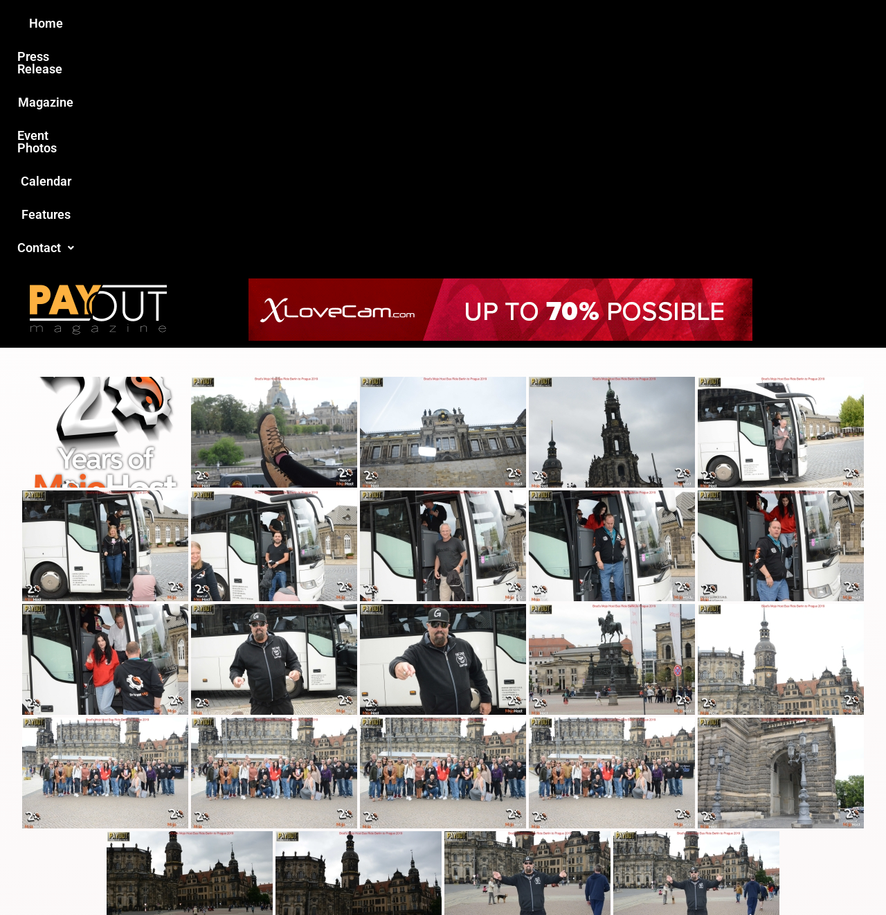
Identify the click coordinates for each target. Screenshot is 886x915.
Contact (676, 23)
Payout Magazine (282, 874)
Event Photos (449, 23)
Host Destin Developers (744, 874)
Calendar (532, 23)
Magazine (364, 23)
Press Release (276, 23)
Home (198, 23)
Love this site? (231, 810)
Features (602, 23)
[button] (676, 23)
